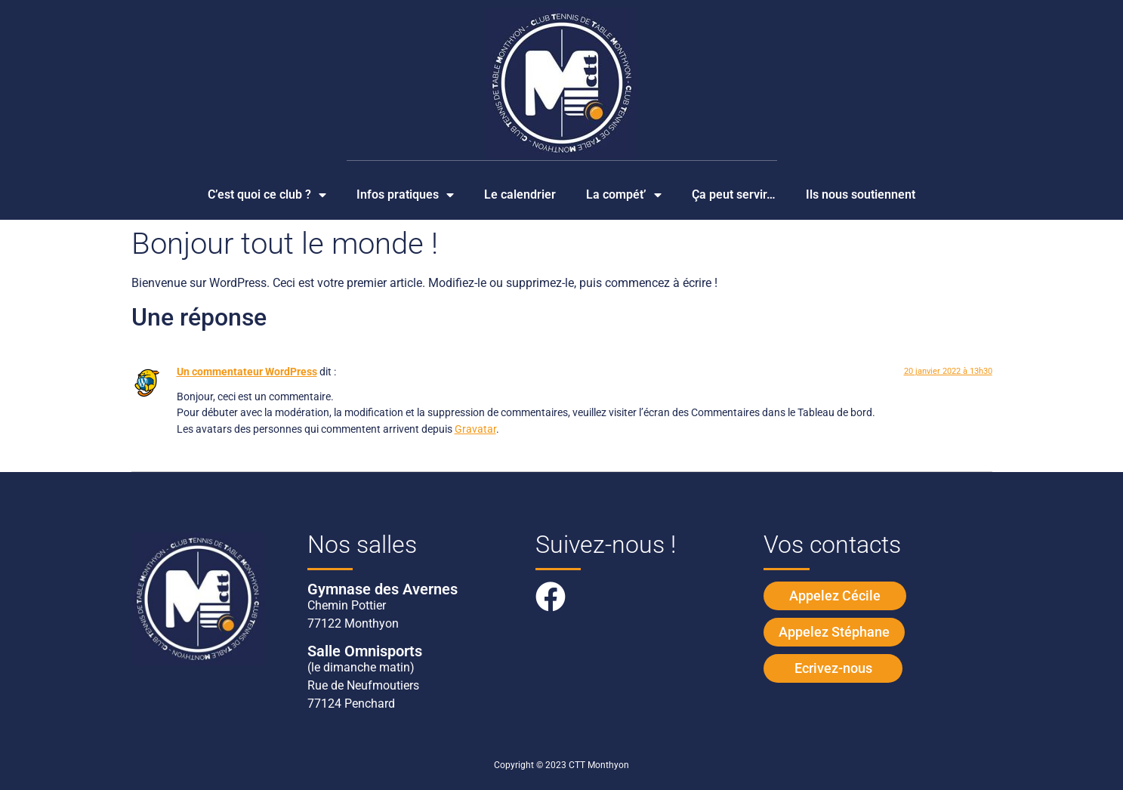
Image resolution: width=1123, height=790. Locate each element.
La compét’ (624, 194)
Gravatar (475, 429)
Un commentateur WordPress (247, 372)
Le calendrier (520, 194)
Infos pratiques (405, 194)
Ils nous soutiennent (860, 194)
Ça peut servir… (734, 194)
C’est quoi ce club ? (267, 194)
